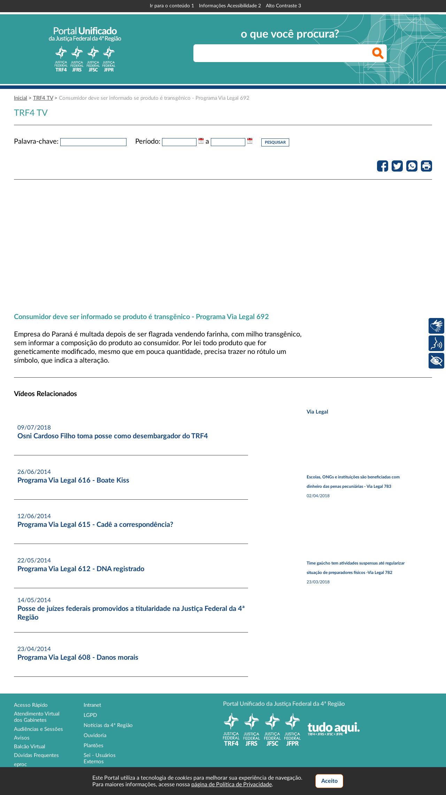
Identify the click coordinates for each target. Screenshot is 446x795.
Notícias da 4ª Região (108, 725)
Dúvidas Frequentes (36, 755)
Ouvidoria (95, 735)
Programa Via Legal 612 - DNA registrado (80, 569)
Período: (147, 141)
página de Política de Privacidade (231, 784)
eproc (20, 764)
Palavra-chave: (36, 141)
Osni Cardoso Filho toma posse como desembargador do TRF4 (112, 436)
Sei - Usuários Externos (100, 758)
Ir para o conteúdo (172, 5)
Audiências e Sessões (38, 729)
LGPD (90, 715)
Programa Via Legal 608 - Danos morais (77, 657)
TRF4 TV (43, 98)
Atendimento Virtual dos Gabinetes (37, 717)
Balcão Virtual (29, 746)
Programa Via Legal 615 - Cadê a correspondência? (95, 524)
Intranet (92, 705)
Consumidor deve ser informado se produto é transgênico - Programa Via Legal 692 (154, 98)
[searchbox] (290, 53)
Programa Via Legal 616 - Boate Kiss (73, 480)
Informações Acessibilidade (230, 5)
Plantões (93, 745)
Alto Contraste (283, 5)
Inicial (20, 98)
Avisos (22, 738)
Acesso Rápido (31, 705)
